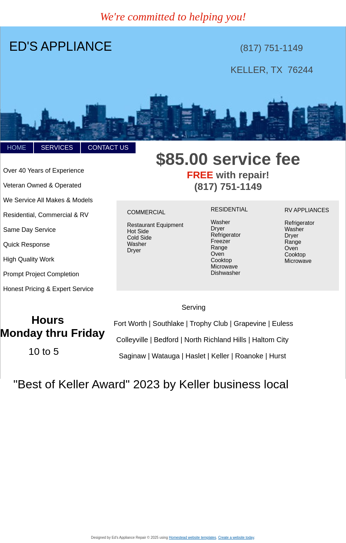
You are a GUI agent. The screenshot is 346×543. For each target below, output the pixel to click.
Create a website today (236, 537)
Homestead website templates (192, 537)
